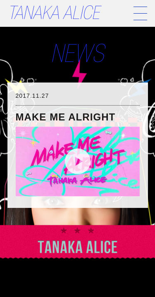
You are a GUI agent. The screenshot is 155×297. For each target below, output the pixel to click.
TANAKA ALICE (53, 15)
